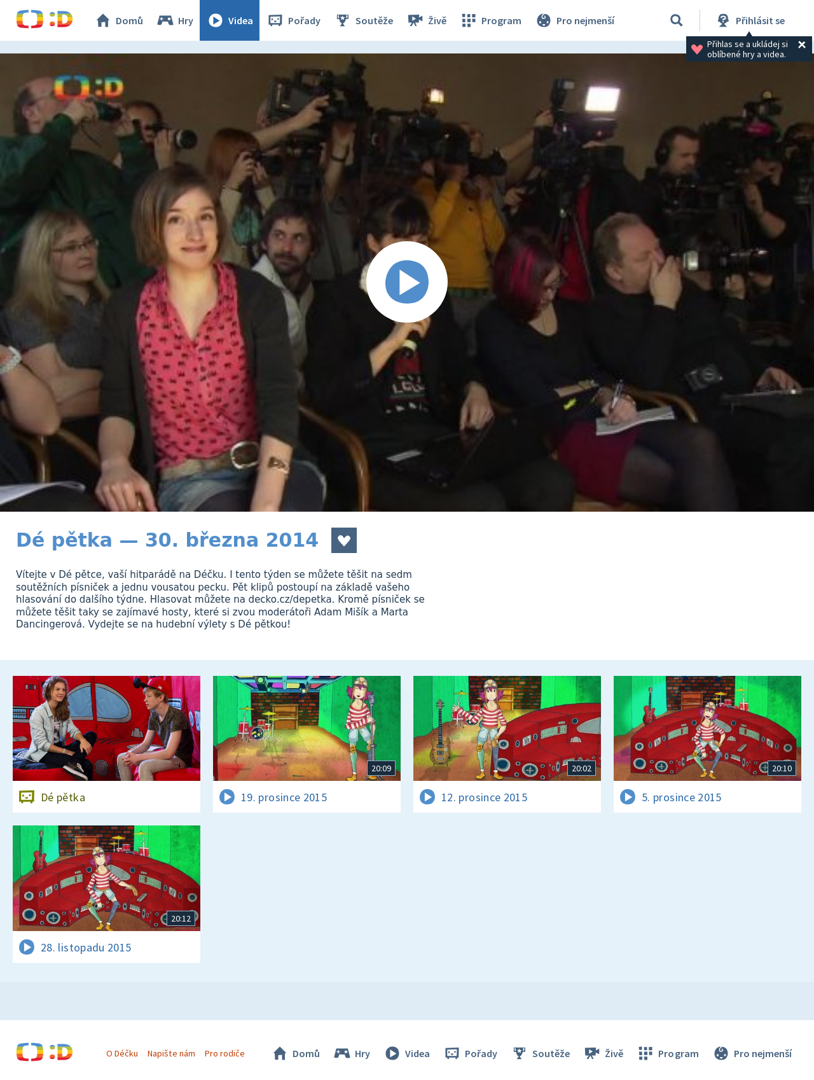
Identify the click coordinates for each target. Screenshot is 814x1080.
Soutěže (363, 20)
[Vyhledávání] (677, 20)
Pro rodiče (225, 1053)
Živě (426, 20)
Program (490, 20)
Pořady (293, 20)
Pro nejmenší (574, 20)
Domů (118, 20)
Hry (174, 20)
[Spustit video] (407, 282)
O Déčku (122, 1053)
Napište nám (171, 1053)
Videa (229, 20)
